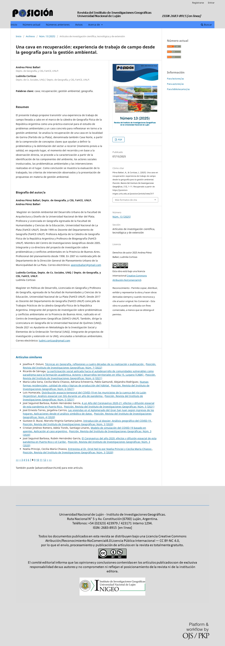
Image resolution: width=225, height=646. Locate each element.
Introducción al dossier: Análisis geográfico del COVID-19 (117, 420)
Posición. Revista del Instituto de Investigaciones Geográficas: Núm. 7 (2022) (89, 365)
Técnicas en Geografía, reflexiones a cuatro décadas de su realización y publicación (94, 364)
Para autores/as (175, 83)
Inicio (14, 24)
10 (37, 460)
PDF (119, 139)
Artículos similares (29, 357)
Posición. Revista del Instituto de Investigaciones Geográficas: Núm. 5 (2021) (109, 406)
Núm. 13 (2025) (47, 36)
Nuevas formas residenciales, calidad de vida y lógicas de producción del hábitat (86, 383)
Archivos (30, 36)
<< (17, 460)
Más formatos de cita (126, 199)
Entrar (211, 2)
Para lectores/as (175, 78)
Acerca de (94, 24)
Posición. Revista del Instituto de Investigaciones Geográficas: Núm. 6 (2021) (89, 376)
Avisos (79, 24)
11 (41, 460)
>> (50, 460)
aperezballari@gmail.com (86, 265)
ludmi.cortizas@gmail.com (54, 340)
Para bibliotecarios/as (178, 89)
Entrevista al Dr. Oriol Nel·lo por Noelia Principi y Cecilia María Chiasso (110, 449)
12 (44, 460)
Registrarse (198, 2)
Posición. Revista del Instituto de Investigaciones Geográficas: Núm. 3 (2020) (68, 424)
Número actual (31, 24)
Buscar (206, 24)
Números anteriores (58, 24)
